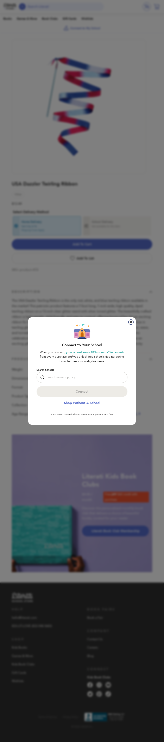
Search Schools (45, 370)
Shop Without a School (82, 403)
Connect (82, 391)
